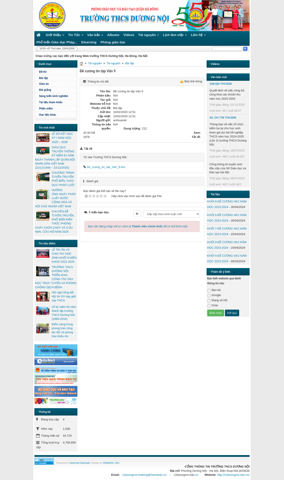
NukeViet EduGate (80, 463)
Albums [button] (113, 35)
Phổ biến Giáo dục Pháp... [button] (56, 42)
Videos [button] (128, 35)
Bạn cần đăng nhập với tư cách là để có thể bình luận (138, 226)
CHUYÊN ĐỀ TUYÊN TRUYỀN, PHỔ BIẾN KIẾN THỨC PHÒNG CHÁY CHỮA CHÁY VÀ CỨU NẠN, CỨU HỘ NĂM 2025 (55, 221)
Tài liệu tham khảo (50, 102)
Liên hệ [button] (198, 35)
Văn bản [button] (95, 35)
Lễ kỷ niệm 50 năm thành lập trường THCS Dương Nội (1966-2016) (64, 313)
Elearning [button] (88, 42)
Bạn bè (214, 290)
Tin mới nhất (47, 127)
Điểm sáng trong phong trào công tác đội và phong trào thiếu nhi (62, 330)
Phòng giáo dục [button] (113, 42)
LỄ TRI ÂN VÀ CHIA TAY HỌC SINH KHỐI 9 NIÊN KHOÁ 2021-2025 (64, 256)
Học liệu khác (47, 114)
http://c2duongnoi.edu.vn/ (233, 474)
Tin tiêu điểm (47, 243)
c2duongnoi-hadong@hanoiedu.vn (144, 474)
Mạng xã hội (217, 300)
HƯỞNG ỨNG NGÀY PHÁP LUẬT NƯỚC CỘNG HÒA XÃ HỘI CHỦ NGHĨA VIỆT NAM (55, 198)
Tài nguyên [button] (148, 35)
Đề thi (43, 71)
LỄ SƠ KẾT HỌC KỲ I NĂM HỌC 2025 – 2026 (62, 137)
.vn (196, 474)
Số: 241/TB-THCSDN (222, 117)
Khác (212, 305)
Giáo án (44, 83)
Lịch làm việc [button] (175, 35)
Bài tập (129, 63)
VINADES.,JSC (111, 463)
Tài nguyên (95, 63)
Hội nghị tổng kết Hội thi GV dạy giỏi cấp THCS (64, 296)
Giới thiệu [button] (55, 35)
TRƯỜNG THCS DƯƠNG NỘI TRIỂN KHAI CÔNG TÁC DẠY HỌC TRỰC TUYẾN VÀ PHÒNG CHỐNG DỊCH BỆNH (56, 277)
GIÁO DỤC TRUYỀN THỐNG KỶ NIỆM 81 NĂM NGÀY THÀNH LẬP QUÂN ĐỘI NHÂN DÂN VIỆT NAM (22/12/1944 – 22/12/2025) (55, 157)
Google (214, 295)
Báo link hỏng (193, 81)
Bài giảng (45, 89)
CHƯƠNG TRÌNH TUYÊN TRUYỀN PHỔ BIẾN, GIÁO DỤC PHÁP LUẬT (63, 179)
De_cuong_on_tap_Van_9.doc (104, 167)
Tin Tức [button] (75, 35)
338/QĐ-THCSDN (220, 83)
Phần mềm (46, 108)
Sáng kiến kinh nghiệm (53, 96)
